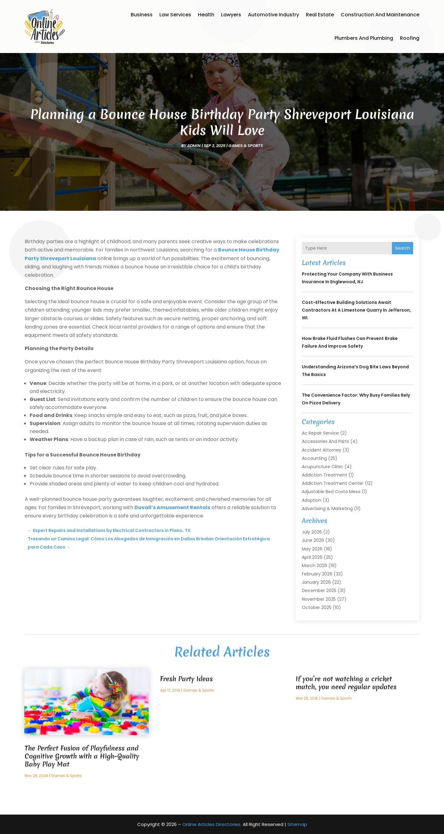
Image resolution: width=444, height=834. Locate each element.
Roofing (409, 38)
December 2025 (319, 590)
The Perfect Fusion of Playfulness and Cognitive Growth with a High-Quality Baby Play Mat (82, 756)
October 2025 (316, 607)
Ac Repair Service (320, 433)
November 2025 (319, 599)
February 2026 (317, 574)
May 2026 (312, 549)
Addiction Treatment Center (333, 483)
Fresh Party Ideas (186, 678)
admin (194, 146)
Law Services (175, 14)
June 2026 (313, 540)
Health (206, 14)
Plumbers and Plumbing (364, 38)
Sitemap (297, 824)
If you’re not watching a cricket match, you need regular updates (346, 682)
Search (402, 248)
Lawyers (231, 14)
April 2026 (312, 557)
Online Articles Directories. (211, 824)
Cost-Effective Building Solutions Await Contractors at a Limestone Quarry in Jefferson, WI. (356, 310)
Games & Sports (245, 146)
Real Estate (320, 14)
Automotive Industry (273, 14)
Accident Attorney (321, 450)
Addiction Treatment (324, 475)
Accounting (314, 458)
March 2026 (314, 565)
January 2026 (316, 582)
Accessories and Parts (325, 441)
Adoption (311, 500)
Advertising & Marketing (327, 508)
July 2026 (312, 532)
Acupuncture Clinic (322, 467)
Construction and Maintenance (380, 14)
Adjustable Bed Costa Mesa (331, 492)
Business (142, 14)
